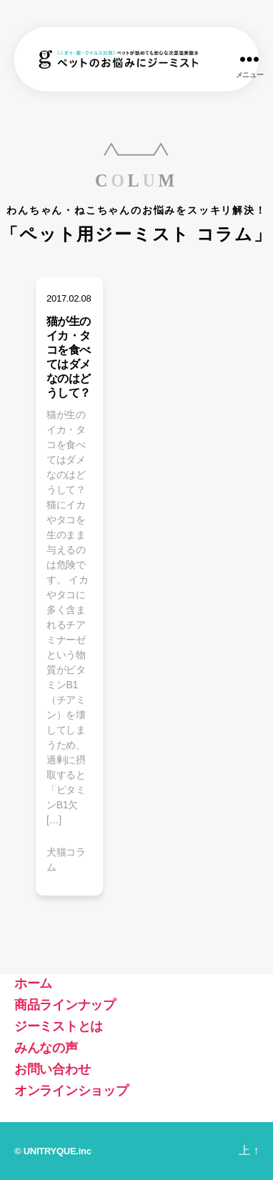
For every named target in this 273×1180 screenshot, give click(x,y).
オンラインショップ (71, 1091)
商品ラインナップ (65, 1005)
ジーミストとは (58, 1026)
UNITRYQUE (50, 1151)
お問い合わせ (52, 1069)
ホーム (33, 983)
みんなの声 (46, 1048)
